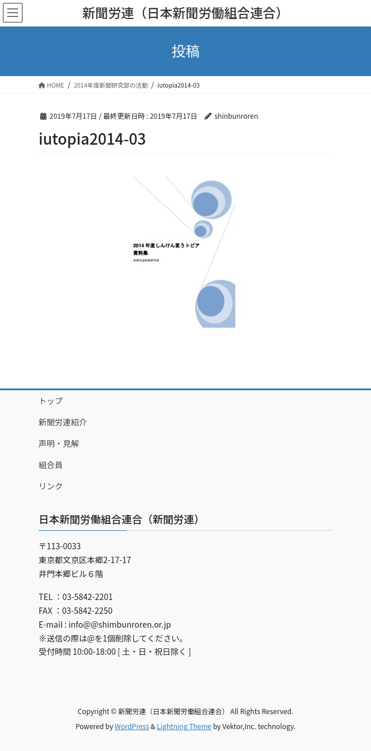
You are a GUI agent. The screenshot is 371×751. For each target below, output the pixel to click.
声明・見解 (59, 443)
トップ (51, 400)
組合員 (51, 464)
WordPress (132, 726)
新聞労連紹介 (63, 422)
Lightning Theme (184, 726)
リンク (51, 486)
